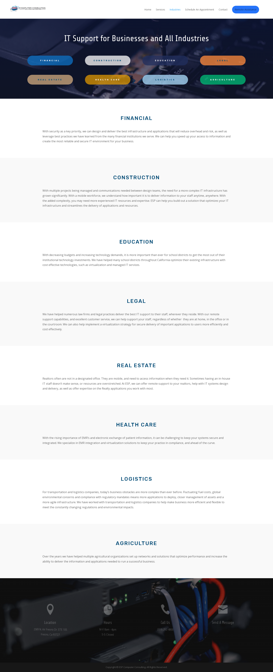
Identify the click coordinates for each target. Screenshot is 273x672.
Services (160, 9)
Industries (175, 9)
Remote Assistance (245, 9)
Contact (223, 9)
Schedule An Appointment (199, 9)
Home (147, 9)
